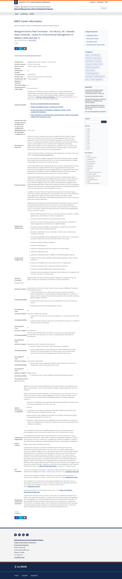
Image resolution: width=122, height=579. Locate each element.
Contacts (93, 2)
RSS (106, 2)
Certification (89, 58)
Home (16, 14)
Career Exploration (95, 55)
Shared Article (89, 76)
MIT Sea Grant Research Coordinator (95, 111)
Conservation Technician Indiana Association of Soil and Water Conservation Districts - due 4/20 (94, 91)
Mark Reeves (32, 40)
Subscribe (100, 2)
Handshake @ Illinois (92, 35)
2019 (88, 141)
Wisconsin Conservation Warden (94, 96)
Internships (88, 64)
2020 (88, 140)
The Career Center (91, 41)
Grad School (98, 61)
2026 (88, 129)
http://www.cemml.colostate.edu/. (44, 155)
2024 (88, 132)
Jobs (16, 43)
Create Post (24, 14)
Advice (87, 55)
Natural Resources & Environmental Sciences (33, 9)
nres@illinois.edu (19, 557)
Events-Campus (97, 58)
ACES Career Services (92, 38)
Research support (90, 70)
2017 (88, 145)
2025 (88, 130)
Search (104, 8)
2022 (88, 136)
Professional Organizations (92, 67)
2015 (88, 149)
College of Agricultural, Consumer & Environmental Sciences (32, 7)
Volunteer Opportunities (96, 79)
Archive (32, 14)
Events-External (89, 61)
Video (87, 79)
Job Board (95, 64)
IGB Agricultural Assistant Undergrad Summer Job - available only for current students (95, 100)
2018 (88, 143)
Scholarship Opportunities (92, 73)
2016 (88, 147)
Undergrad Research (99, 76)
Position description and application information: (27, 55)
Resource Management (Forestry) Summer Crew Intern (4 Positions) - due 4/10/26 (95, 106)
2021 (88, 138)
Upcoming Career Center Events (95, 44)
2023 (88, 134)
